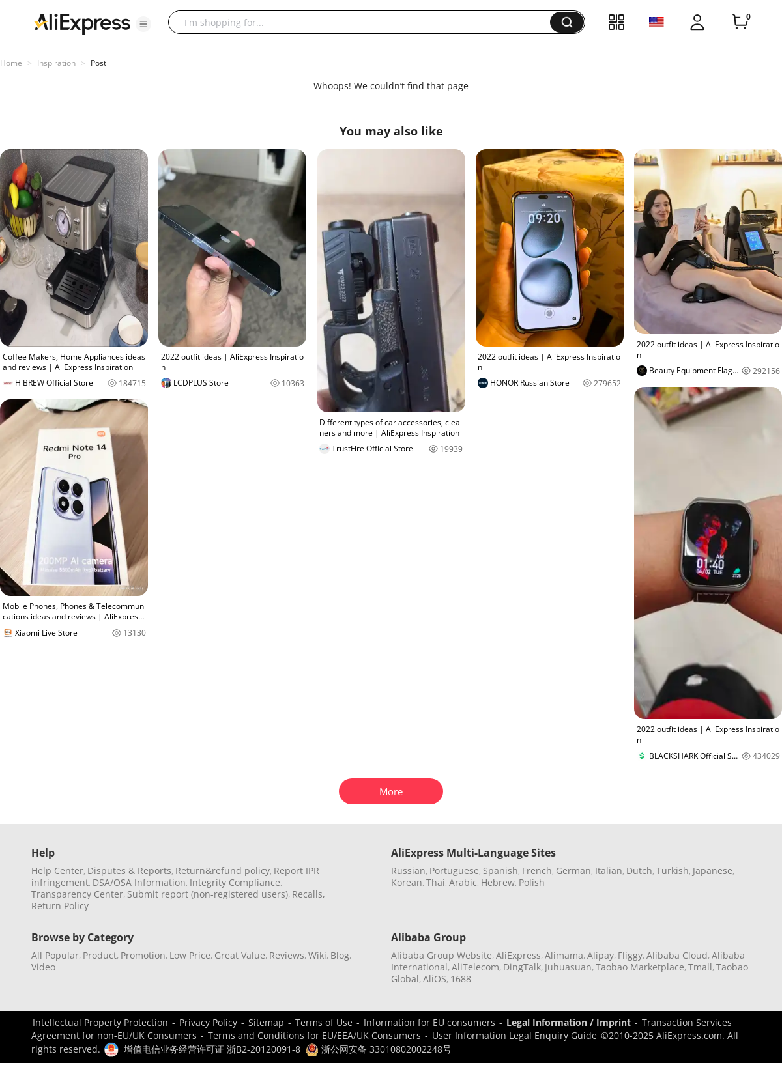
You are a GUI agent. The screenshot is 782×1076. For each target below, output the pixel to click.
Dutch (639, 870)
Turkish (672, 870)
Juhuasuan (568, 967)
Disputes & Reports (129, 870)
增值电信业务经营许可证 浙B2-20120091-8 (212, 1049)
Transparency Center (77, 894)
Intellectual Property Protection (100, 1022)
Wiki (317, 955)
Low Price (189, 955)
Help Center (57, 870)
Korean (406, 882)
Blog (339, 955)
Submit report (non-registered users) (207, 894)
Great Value (239, 955)
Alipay (600, 955)
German (573, 870)
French (537, 870)
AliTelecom (475, 967)
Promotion (143, 955)
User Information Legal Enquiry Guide (514, 1035)
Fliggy (630, 955)
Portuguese (454, 870)
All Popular (55, 955)
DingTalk (522, 967)
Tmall (700, 967)
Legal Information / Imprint (568, 1022)
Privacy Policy (208, 1022)
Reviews (286, 955)
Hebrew (498, 882)
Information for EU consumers (429, 1022)
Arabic (463, 882)
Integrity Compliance (235, 882)
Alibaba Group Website (441, 955)
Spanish (500, 870)
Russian (408, 870)
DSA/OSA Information (139, 882)
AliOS (434, 978)
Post (98, 62)
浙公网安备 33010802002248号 (379, 1049)
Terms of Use (324, 1022)
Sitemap (266, 1022)
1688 (460, 978)
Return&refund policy (222, 870)
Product (100, 955)
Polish (532, 882)
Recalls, (308, 894)
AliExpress (518, 955)
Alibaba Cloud (677, 955)
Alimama (564, 955)
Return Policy (60, 905)
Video (43, 967)
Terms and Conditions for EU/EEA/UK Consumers (314, 1035)
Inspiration (56, 62)
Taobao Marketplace (640, 967)
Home (11, 62)
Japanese (712, 870)
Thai (435, 882)
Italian (608, 870)
